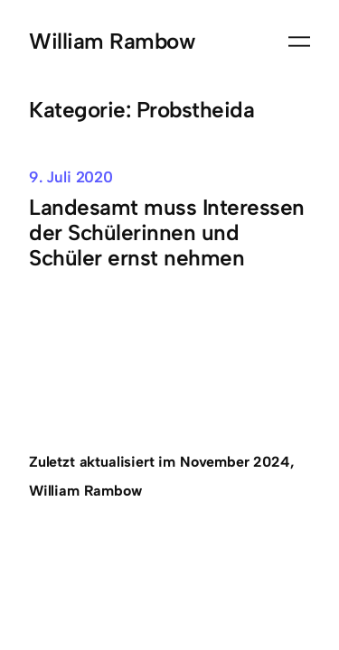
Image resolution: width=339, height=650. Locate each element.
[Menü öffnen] (299, 41)
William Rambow (111, 41)
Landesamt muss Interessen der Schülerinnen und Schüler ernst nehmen (167, 233)
